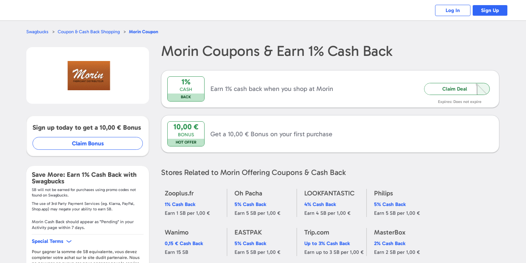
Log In (451, 10)
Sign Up (490, 10)
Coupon (144, 31)
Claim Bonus (88, 143)
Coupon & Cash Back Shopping (89, 31)
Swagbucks (37, 31)
